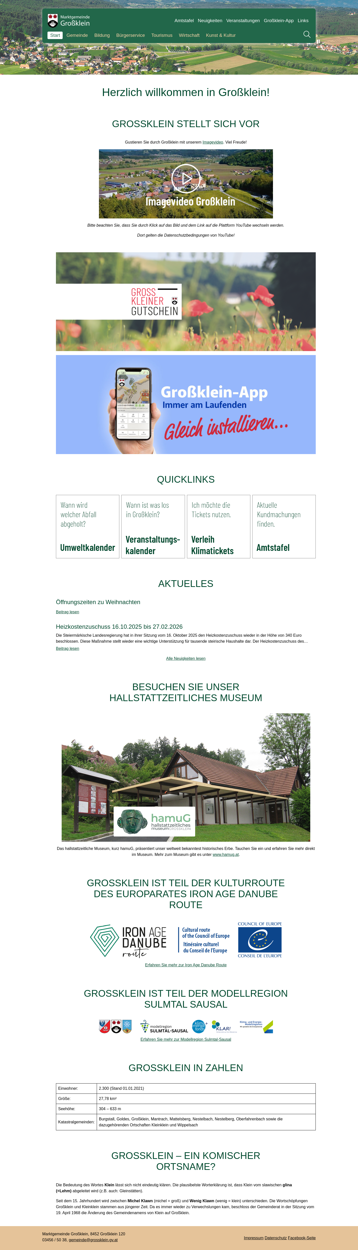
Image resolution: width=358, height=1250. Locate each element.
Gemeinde (77, 35)
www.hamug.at (226, 854)
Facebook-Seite (302, 1238)
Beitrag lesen (67, 612)
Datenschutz (276, 1238)
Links (303, 20)
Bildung (102, 35)
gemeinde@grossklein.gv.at (93, 1240)
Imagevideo (213, 142)
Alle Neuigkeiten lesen (185, 658)
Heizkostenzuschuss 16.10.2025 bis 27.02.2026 (119, 627)
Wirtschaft (189, 35)
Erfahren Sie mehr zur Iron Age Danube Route (185, 965)
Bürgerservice (130, 35)
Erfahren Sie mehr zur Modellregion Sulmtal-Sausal (185, 1039)
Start (55, 35)
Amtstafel (184, 20)
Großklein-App (279, 20)
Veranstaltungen (243, 20)
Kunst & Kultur (221, 35)
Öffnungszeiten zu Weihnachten (98, 602)
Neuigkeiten (210, 20)
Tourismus (162, 35)
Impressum (254, 1238)
